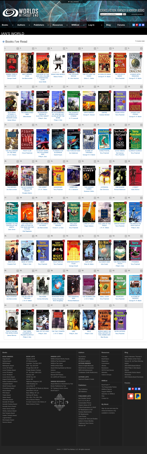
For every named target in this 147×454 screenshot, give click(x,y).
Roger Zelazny (88, 226)
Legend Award (7, 417)
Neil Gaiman (120, 153)
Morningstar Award (8, 420)
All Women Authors (84, 361)
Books (5, 25)
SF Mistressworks (31, 361)
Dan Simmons (104, 189)
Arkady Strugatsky (58, 299)
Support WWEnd (107, 391)
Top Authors (82, 356)
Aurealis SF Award (8, 402)
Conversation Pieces (85, 403)
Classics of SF (30, 359)
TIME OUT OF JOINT (42, 331)
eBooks (104, 365)
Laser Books (82, 416)
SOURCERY (120, 296)
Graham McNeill (104, 115)
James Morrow (11, 335)
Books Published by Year (58, 386)
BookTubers (105, 359)
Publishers (39, 25)
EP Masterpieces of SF (86, 409)
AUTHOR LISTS (84, 377)
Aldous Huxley (58, 76)
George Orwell (11, 78)
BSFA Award (6, 363)
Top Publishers (83, 389)
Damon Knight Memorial (86, 365)
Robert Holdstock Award (10, 381)
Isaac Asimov (135, 189)
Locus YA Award (7, 374)
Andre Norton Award (9, 408)
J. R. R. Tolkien (11, 155)
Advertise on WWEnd (108, 394)
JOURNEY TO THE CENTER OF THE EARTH (12, 225)
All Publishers (83, 391)
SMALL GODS (104, 296)
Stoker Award (7, 397)
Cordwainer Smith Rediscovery (88, 372)
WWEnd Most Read (57, 365)
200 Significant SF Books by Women (37, 388)
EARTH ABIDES (89, 112)
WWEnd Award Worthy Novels (60, 359)
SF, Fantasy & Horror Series (59, 388)
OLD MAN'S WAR (104, 262)
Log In (91, 25)
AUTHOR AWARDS (85, 363)
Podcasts (104, 356)
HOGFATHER (58, 187)
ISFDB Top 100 (31, 377)
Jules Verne (11, 229)
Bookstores (105, 368)
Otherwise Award (8, 399)
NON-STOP (89, 262)
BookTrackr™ (55, 390)
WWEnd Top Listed (56, 363)
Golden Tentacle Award (10, 415)
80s (37, 397)
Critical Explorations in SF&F (87, 407)
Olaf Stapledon (27, 231)
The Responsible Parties (109, 387)
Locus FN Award (8, 372)
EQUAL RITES (119, 112)
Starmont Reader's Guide (86, 379)
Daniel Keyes (58, 155)
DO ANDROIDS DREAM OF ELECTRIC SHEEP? (42, 114)
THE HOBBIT (42, 187)
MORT (43, 262)
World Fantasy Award (9, 386)
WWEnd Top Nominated (58, 361)
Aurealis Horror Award (9, 406)
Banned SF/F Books (57, 374)
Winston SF (82, 425)
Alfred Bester (27, 116)
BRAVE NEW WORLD (58, 74)
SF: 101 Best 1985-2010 (33, 372)
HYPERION (104, 187)
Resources (58, 25)
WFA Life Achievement (85, 370)
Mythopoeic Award (8, 365)
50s (27, 397)
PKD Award (6, 393)
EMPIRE (104, 112)
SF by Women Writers (33, 399)
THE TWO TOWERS (58, 331)
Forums (121, 25)
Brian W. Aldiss (88, 264)
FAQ (103, 396)
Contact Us (105, 398)
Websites (104, 372)
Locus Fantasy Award (9, 370)
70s (34, 397)
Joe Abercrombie (27, 78)
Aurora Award (7, 390)
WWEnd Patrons (107, 389)
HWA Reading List (31, 383)
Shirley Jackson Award (9, 411)
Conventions (105, 363)
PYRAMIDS (135, 262)
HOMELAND (73, 187)
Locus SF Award (8, 368)
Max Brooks (104, 337)
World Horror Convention (86, 368)
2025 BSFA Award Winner (132, 365)
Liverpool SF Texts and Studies (88, 418)
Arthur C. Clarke (89, 78)
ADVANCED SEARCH (137, 14)
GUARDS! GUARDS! (135, 151)
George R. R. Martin (104, 76)
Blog (108, 25)
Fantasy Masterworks (85, 412)
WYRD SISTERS (120, 331)
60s (31, 397)
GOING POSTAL (104, 151)
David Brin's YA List (32, 390)
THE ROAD (42, 296)
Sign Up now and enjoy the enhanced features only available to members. (110, 411)
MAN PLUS (11, 262)
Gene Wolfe (42, 82)
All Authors (82, 359)
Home (58, 449)
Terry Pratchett (119, 78)
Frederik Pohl (12, 264)
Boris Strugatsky (58, 300)
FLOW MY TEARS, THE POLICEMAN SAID (42, 152)
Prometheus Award (8, 388)
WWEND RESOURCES (58, 381)
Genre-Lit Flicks (55, 372)
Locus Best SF (30, 386)
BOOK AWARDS (8, 356)
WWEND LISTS (56, 356)
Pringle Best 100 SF (32, 368)
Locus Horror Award (9, 377)
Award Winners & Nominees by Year (62, 383)
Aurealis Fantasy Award (10, 404)
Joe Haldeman (73, 153)
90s (41, 397)
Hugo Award (6, 359)
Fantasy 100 (30, 374)
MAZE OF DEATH (27, 262)
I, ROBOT (135, 187)
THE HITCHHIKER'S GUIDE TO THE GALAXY (27, 188)
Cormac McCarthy (42, 299)
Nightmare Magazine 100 (34, 381)
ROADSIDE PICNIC (58, 296)
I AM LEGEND (119, 187)
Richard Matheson (119, 189)
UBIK (73, 331)
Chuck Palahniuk (27, 153)
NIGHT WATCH (58, 262)
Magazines (105, 361)
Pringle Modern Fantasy (33, 370)
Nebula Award (7, 361)
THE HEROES (11, 187)
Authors (21, 25)
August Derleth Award (9, 379)
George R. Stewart (89, 115)
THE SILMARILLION (89, 296)
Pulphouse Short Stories (86, 423)
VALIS (89, 331)
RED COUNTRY (12, 296)
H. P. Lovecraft (73, 118)
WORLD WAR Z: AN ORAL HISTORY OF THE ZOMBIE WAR (104, 333)
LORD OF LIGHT (89, 223)
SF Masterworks (83, 414)
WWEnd (75, 25)
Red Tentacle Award (9, 413)
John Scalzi (104, 264)
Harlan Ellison (11, 120)
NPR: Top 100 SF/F (32, 365)
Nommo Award (7, 422)
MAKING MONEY (119, 223)
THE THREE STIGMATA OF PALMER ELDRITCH (27, 333)
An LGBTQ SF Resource (58, 377)
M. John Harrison (73, 78)
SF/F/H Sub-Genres (108, 370)
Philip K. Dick (43, 118)
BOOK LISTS (30, 356)
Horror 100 (29, 379)
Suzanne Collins (89, 191)
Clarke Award (7, 395)
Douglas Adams (27, 193)
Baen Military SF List (32, 393)
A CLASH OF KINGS (104, 74)
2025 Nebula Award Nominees (134, 377)
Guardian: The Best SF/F (34, 363)
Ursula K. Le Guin (58, 227)
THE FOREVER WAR (73, 151)
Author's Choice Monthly (86, 421)
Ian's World (12, 34)
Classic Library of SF (85, 405)
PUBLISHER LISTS (85, 396)
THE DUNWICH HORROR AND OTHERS (73, 114)
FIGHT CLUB (27, 151)
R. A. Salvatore (73, 189)
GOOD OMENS (120, 151)
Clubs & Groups (106, 374)
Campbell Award (8, 383)
